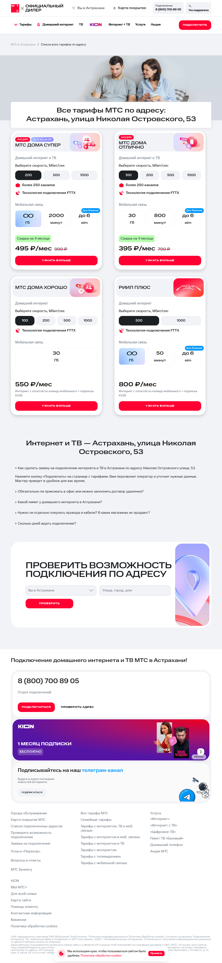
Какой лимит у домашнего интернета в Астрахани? (58, 502)
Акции (156, 24)
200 (28, 175)
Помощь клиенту (24, 907)
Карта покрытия (132, 8)
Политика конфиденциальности (108, 936)
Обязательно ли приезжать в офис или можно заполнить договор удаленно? (79, 492)
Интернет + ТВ (119, 24)
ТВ (81, 24)
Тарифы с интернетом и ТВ (102, 844)
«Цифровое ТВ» (163, 832)
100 (129, 175)
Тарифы (22, 24)
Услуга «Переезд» (25, 851)
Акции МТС (159, 851)
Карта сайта (21, 900)
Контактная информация (31, 913)
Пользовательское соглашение (123, 939)
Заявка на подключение (30, 844)
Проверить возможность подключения (31, 835)
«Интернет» (160, 819)
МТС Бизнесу (21, 870)
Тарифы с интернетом (98, 850)
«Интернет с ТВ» (163, 825)
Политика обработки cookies (34, 926)
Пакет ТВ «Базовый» (166, 838)
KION (15, 881)
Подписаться (32, 792)
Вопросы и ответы (26, 860)
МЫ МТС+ (19, 887)
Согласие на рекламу (178, 936)
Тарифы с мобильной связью (104, 863)
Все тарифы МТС (94, 813)
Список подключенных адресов (36, 826)
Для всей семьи (23, 894)
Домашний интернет (55, 24)
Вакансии (18, 920)
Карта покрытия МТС (28, 820)
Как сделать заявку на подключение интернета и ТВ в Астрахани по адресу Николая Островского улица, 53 (104, 468)
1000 (84, 175)
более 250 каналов (38, 185)
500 (56, 175)
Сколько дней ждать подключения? (45, 524)
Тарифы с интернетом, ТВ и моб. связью (107, 828)
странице (54, 942)
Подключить (55, 477)
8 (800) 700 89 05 (168, 9)
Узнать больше (56, 260)
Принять (156, 953)
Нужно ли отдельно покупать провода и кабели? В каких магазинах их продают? (82, 513)
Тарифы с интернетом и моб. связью (110, 837)
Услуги (140, 24)
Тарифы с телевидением (101, 857)
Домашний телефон (166, 845)
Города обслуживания (29, 813)
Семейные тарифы (96, 820)
